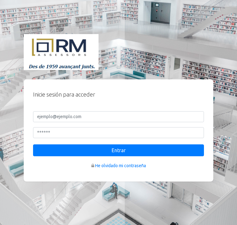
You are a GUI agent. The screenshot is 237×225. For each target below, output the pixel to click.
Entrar (119, 150)
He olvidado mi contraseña (120, 165)
